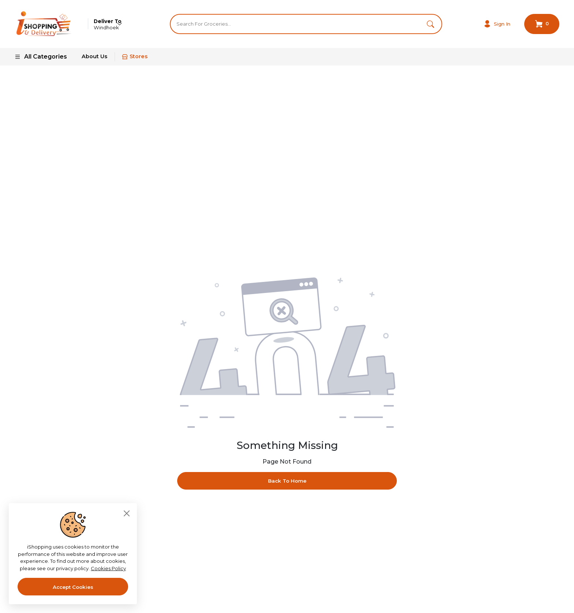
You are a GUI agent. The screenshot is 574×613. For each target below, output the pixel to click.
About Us (94, 59)
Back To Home (287, 484)
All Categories (41, 59)
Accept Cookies (73, 587)
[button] (429, 25)
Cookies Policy (108, 568)
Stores (135, 59)
